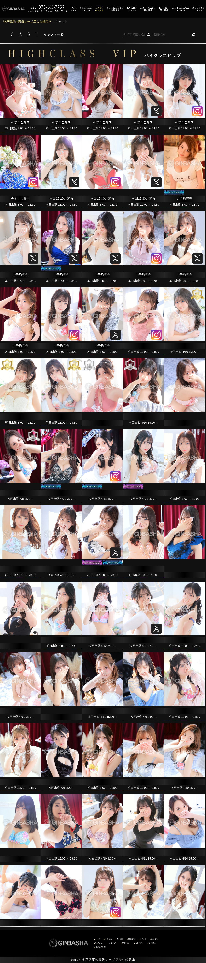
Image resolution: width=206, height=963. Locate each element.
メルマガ (181, 9)
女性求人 (138, 943)
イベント (132, 9)
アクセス (198, 9)
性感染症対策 (100, 947)
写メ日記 (164, 9)
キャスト (99, 9)
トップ (73, 9)
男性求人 (151, 943)
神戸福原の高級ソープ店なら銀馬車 (108, 959)
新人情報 (148, 9)
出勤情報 (115, 9)
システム (86, 9)
